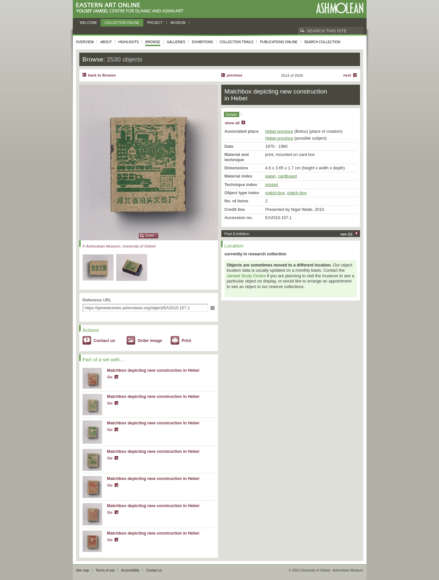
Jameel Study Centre (246, 275)
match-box (275, 192)
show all (232, 123)
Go (110, 377)
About (106, 42)
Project (155, 23)
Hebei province (279, 131)
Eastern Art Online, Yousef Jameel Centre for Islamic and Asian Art (131, 8)
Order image (150, 340)
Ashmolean (339, 8)
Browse (152, 42)
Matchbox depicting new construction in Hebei (153, 370)
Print (186, 340)
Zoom (149, 235)
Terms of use (105, 570)
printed (271, 184)
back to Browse (102, 75)
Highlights (128, 42)
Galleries (176, 42)
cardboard (287, 176)
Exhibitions (202, 42)
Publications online (278, 42)
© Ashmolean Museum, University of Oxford (119, 246)
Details (231, 114)
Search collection (322, 42)
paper (270, 176)
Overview (85, 42)
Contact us (104, 340)
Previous (235, 75)
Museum (178, 23)
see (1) (346, 234)
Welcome (88, 23)
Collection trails (237, 42)
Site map (82, 570)
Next (347, 75)
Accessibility (130, 570)
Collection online (121, 23)
